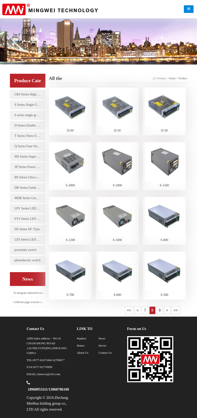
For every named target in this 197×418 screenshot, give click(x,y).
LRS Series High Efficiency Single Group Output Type (30, 94)
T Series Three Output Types (30, 136)
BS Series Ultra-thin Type (30, 177)
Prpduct (81, 338)
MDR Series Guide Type (30, 198)
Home (172, 78)
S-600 (117, 295)
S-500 (164, 295)
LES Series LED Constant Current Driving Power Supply (30, 239)
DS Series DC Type (27, 229)
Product (183, 78)
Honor (80, 345)
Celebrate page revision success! (29, 302)
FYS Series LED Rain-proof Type (30, 219)
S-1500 (164, 185)
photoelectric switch (28, 260)
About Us (82, 352)
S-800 (164, 240)
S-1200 (70, 240)
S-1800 (117, 185)
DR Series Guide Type (29, 187)
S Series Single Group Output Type (30, 104)
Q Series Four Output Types (30, 146)
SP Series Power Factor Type (30, 167)
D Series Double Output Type (30, 125)
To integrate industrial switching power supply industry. (29, 292)
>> (175, 310)
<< (129, 310)
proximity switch (25, 250)
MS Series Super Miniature (30, 156)
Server (102, 345)
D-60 (70, 130)
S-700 (70, 295)
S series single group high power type (30, 115)
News (101, 338)
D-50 (117, 130)
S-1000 (117, 240)
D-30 (164, 130)
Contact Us (105, 352)
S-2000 (70, 185)
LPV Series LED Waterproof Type (30, 208)
